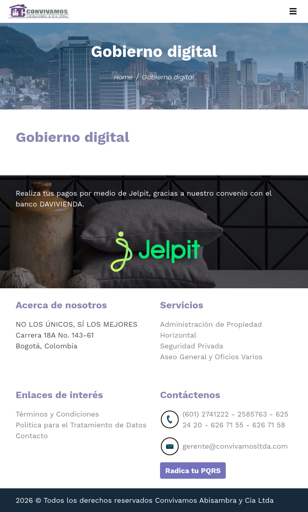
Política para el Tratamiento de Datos (81, 425)
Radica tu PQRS (193, 470)
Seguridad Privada (191, 346)
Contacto (32, 435)
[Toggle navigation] (293, 11)
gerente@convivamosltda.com (235, 446)
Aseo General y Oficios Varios (211, 356)
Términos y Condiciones (57, 414)
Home (123, 77)
